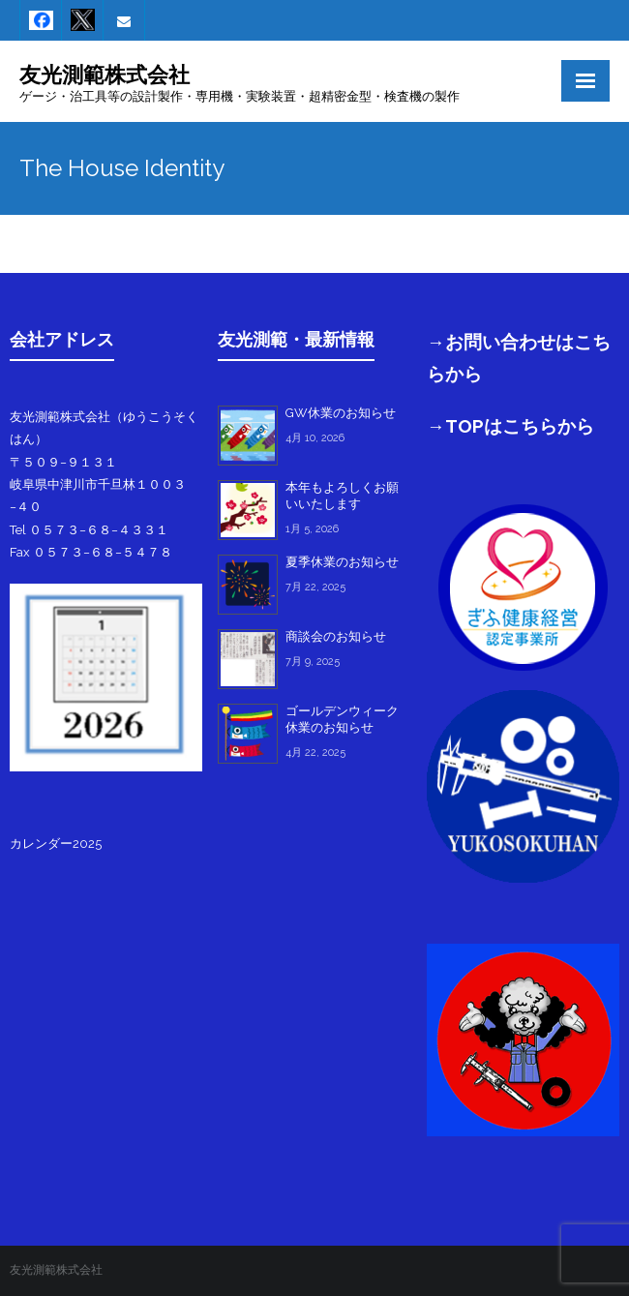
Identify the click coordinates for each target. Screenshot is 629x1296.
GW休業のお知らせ (340, 413)
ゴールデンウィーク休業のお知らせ (342, 719)
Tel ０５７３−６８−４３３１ (89, 530)
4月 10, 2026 (314, 438)
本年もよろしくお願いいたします (342, 495)
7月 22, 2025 (315, 587)
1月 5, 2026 (312, 529)
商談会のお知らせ (335, 636)
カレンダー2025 (56, 843)
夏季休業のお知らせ (342, 562)
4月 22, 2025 (315, 752)
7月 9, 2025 (312, 661)
